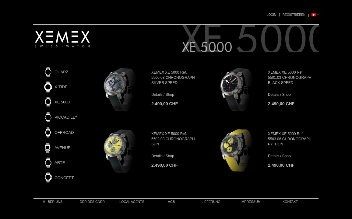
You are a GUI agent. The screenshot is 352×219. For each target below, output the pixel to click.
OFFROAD (64, 132)
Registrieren (294, 14)
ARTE (60, 162)
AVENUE (63, 147)
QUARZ (62, 72)
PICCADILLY (66, 117)
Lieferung (211, 201)
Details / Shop (162, 94)
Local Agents (131, 201)
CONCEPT (64, 178)
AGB (171, 201)
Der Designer (92, 201)
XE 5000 (62, 102)
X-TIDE (61, 87)
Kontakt (290, 201)
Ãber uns (52, 201)
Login (271, 14)
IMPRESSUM (250, 201)
